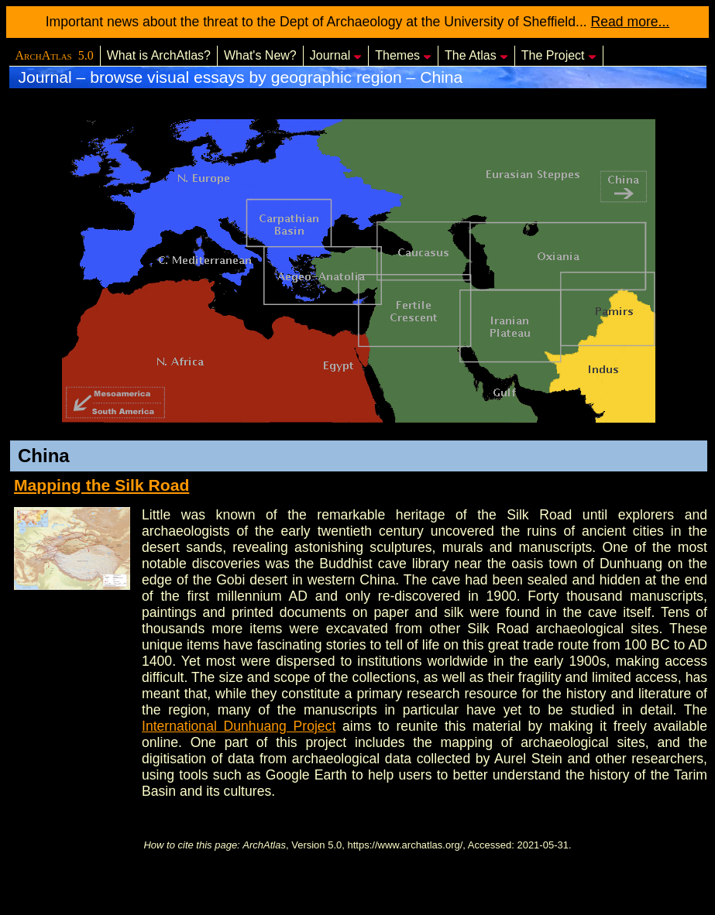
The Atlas (476, 55)
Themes (403, 55)
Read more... (630, 21)
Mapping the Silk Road (101, 485)
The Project (558, 55)
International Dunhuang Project (238, 726)
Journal (336, 55)
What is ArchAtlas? (159, 55)
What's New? (260, 55)
